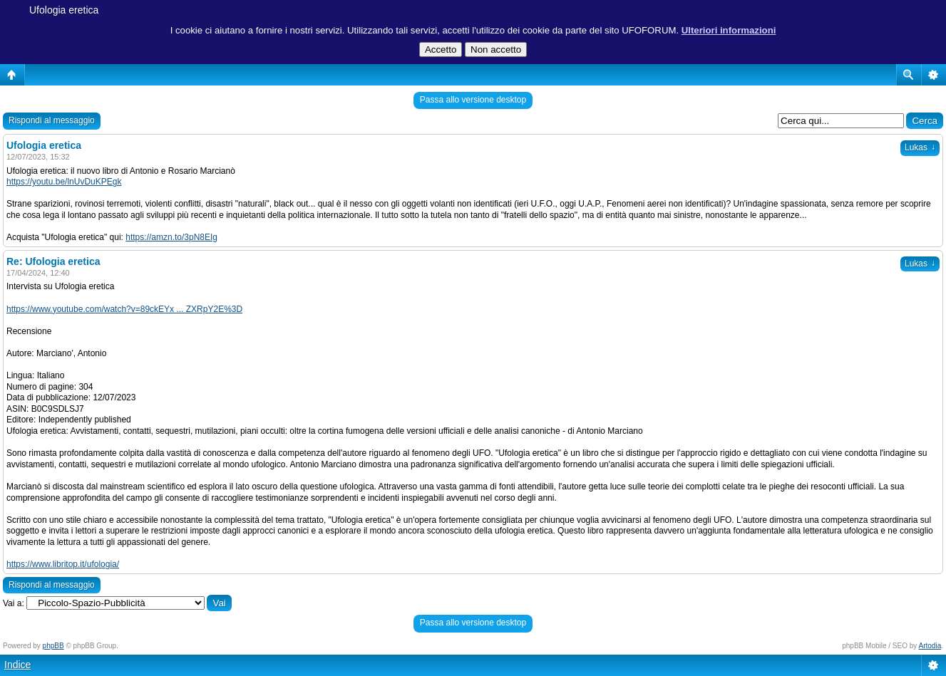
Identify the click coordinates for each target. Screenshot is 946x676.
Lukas (920, 147)
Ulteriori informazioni (729, 30)
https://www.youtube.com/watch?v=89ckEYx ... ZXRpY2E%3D (124, 309)
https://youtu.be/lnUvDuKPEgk (63, 182)
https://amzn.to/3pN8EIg (171, 237)
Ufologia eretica (63, 10)
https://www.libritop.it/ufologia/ (62, 564)
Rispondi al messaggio (52, 120)
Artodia (930, 646)
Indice (17, 664)
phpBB (53, 646)
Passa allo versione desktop (473, 100)
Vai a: (13, 603)
